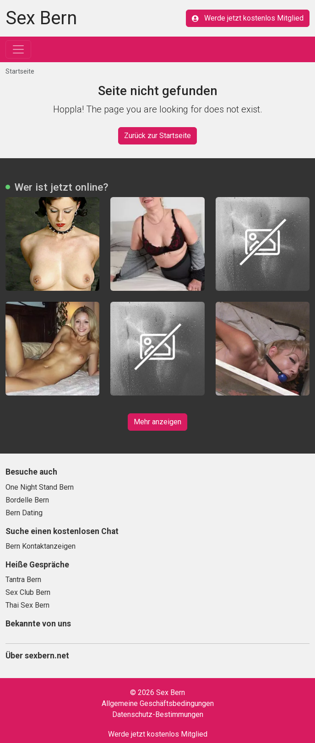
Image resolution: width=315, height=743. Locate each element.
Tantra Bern (23, 579)
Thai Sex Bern (27, 605)
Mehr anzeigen (157, 421)
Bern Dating (24, 512)
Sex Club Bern (27, 592)
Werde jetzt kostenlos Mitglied (248, 18)
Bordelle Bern (27, 500)
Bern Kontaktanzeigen (40, 546)
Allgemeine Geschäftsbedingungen (158, 703)
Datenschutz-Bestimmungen (157, 714)
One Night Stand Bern (39, 487)
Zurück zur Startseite (157, 135)
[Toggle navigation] (18, 49)
